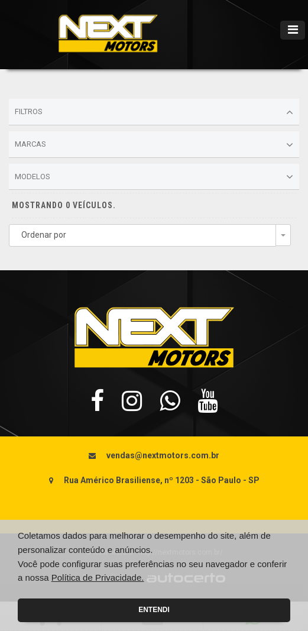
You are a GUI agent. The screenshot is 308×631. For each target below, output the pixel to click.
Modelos (154, 176)
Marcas (154, 145)
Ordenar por (43, 235)
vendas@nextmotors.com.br (162, 455)
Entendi (154, 610)
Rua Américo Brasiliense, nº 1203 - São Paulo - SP (162, 480)
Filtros (154, 112)
